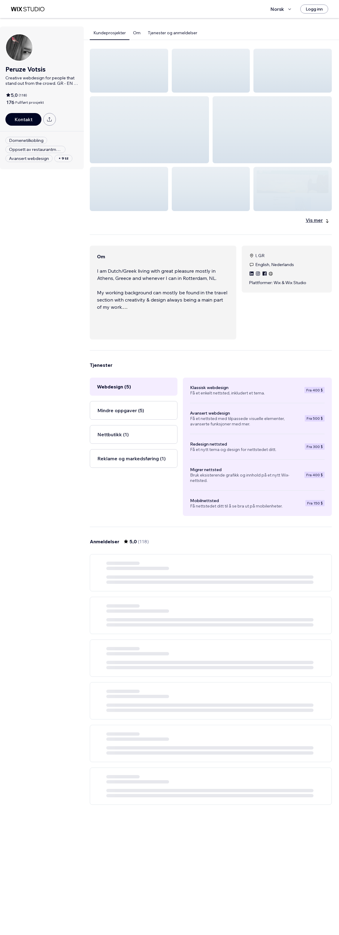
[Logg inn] (314, 9)
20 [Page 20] (243, 913)
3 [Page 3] (200, 913)
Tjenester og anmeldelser (172, 32)
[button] (129, 71)
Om (137, 32)
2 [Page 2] (189, 913)
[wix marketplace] (27, 9)
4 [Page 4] (211, 913)
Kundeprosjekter (109, 32)
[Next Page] (254, 913)
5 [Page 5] (221, 913)
